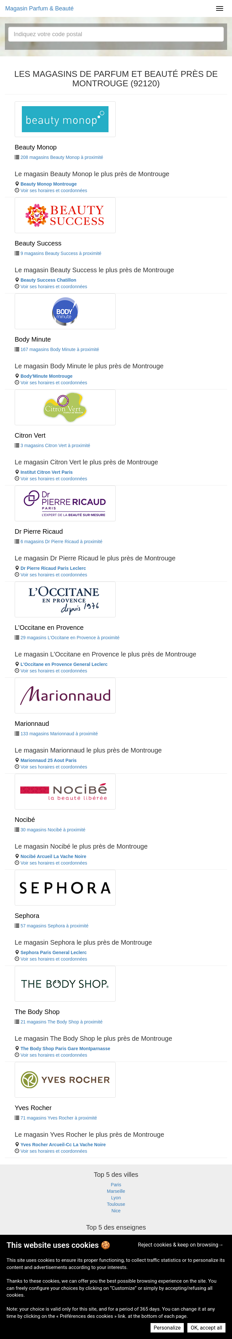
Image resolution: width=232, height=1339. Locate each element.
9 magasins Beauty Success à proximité (61, 253)
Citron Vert (30, 435)
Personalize (167, 1328)
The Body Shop (37, 1011)
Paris (116, 1184)
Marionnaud (32, 723)
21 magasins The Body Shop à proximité (62, 1021)
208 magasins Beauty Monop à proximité (62, 157)
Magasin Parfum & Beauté (39, 8)
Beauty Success (38, 243)
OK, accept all (206, 1328)
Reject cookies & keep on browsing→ (181, 1245)
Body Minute (33, 339)
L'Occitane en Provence (49, 627)
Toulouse (116, 1204)
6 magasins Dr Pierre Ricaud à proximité (61, 541)
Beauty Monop (36, 147)
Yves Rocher (33, 1107)
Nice (116, 1210)
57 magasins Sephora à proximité (55, 925)
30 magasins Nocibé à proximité (53, 829)
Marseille (116, 1191)
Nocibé (25, 819)
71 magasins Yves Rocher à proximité (59, 1118)
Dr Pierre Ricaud (39, 531)
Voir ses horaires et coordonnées (54, 190)
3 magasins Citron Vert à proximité (55, 445)
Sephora (27, 915)
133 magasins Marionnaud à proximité (59, 733)
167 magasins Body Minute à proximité (60, 349)
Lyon (116, 1197)
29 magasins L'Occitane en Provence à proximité (70, 637)
